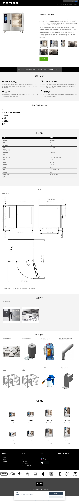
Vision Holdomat (25, 463)
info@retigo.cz (46, 486)
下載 (61, 4)
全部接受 (55, 493)
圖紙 (45, 69)
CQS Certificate (62, 458)
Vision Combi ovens (26, 458)
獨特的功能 (21, 69)
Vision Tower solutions (27, 459)
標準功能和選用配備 (30, 69)
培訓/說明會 (65, 4)
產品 (57, 4)
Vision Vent (24, 461)
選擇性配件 (58, 69)
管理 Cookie (56, 496)
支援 (72, 1)
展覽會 (70, 4)
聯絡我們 (75, 4)
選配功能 (51, 69)
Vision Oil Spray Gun (26, 465)
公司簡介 (5, 458)
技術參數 (40, 69)
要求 (43, 58)
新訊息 (4, 459)
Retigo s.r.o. (11, 5)
